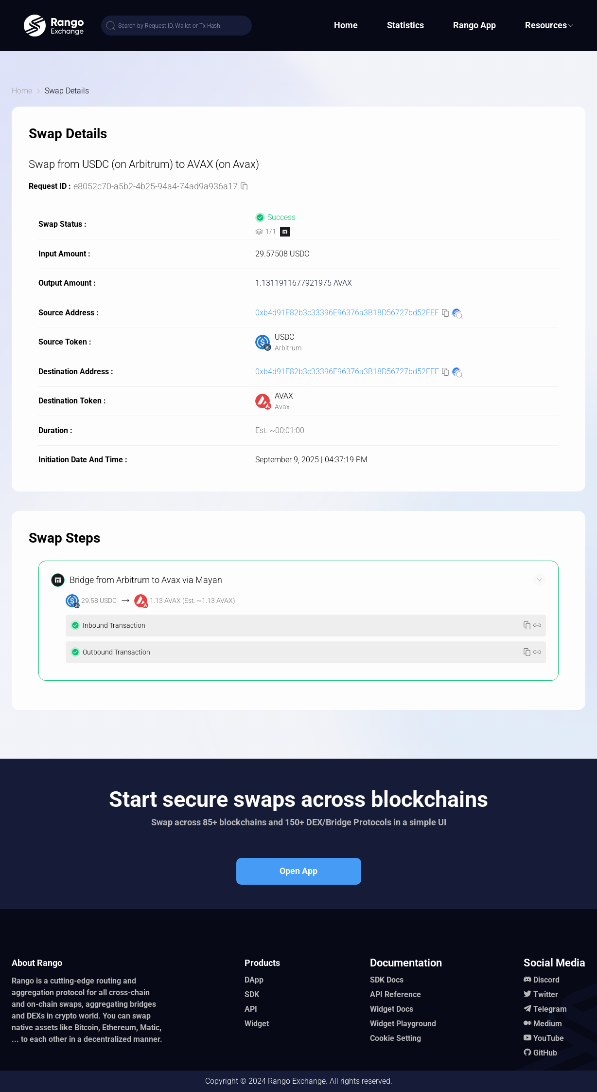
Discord (546, 979)
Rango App (474, 25)
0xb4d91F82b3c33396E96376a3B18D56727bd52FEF (347, 312)
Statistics (405, 25)
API (251, 1009)
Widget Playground (403, 1023)
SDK (252, 994)
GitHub (545, 1052)
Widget (257, 1023)
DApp (254, 979)
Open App (298, 871)
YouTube (548, 1038)
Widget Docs (391, 1009)
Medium (547, 1023)
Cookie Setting (395, 1038)
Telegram (550, 1009)
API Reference (395, 994)
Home (346, 25)
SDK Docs (387, 979)
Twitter (545, 994)
